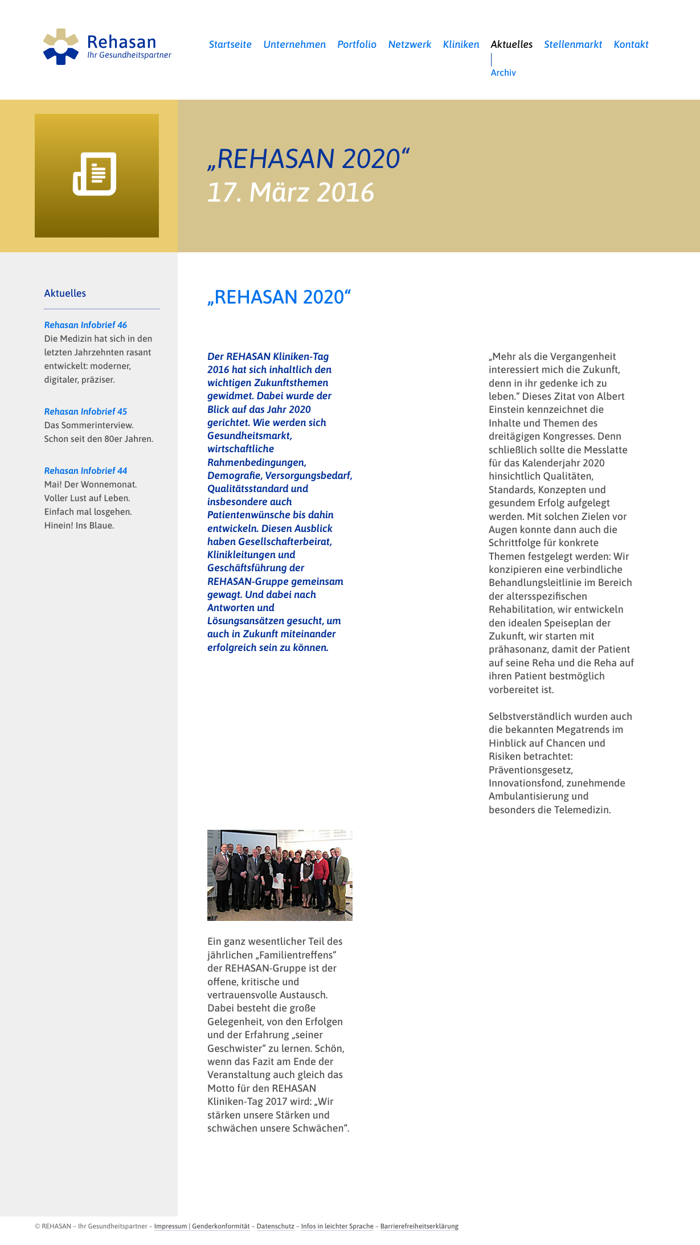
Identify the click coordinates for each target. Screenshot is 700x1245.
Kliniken (461, 44)
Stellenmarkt (574, 44)
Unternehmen (294, 44)
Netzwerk (410, 44)
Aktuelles (512, 44)
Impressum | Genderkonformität (202, 1226)
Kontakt (631, 44)
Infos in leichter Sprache (337, 1226)
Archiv (503, 73)
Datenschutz (275, 1226)
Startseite (230, 44)
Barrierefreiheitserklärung (419, 1226)
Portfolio (356, 44)
